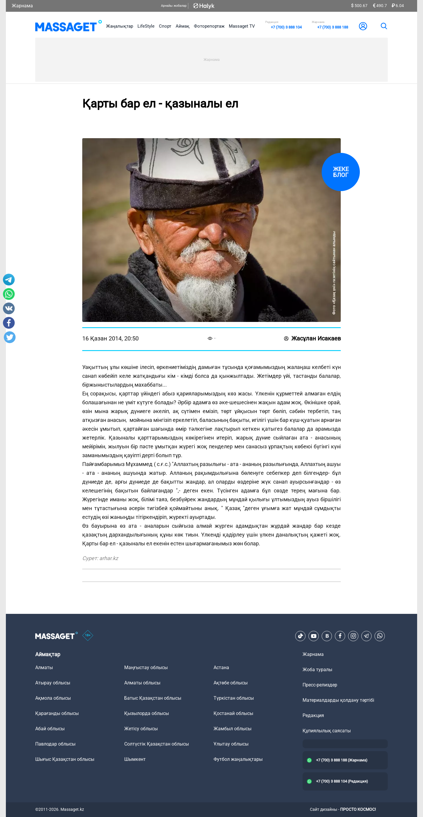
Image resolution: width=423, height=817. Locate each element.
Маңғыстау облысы (146, 667)
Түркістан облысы (234, 698)
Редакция (313, 715)
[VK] (327, 636)
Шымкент (135, 759)
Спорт (165, 26)
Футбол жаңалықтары (238, 759)
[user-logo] (363, 26)
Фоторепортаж (209, 26)
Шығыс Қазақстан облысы (64, 759)
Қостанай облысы (233, 713)
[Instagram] (353, 636)
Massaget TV (242, 26)
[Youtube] (314, 636)
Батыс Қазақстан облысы (152, 698)
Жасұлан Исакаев (312, 338)
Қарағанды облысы (57, 713)
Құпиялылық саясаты (327, 731)
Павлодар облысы (55, 744)
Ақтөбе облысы (231, 683)
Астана (221, 667)
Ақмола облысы (53, 698)
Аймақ (182, 26)
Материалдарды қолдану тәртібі (338, 700)
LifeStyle (146, 26)
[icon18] (87, 636)
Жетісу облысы (141, 728)
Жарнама (22, 6)
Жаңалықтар (119, 26)
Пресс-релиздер (320, 685)
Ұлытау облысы (231, 744)
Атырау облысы (52, 683)
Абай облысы (50, 728)
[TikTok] (300, 636)
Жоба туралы (317, 669)
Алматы (44, 667)
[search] (383, 26)
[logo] (68, 26)
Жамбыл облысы (232, 728)
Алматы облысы (142, 683)
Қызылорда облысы (146, 713)
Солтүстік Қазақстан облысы (156, 744)
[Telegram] (367, 636)
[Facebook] (340, 636)
